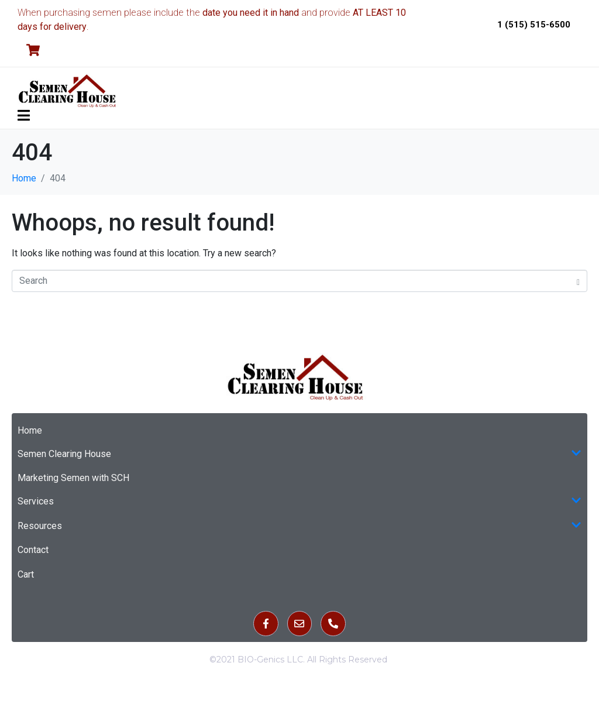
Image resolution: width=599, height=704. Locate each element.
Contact (33, 549)
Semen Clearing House (299, 454)
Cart (26, 574)
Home (30, 430)
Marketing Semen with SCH (73, 477)
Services (299, 501)
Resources (299, 526)
